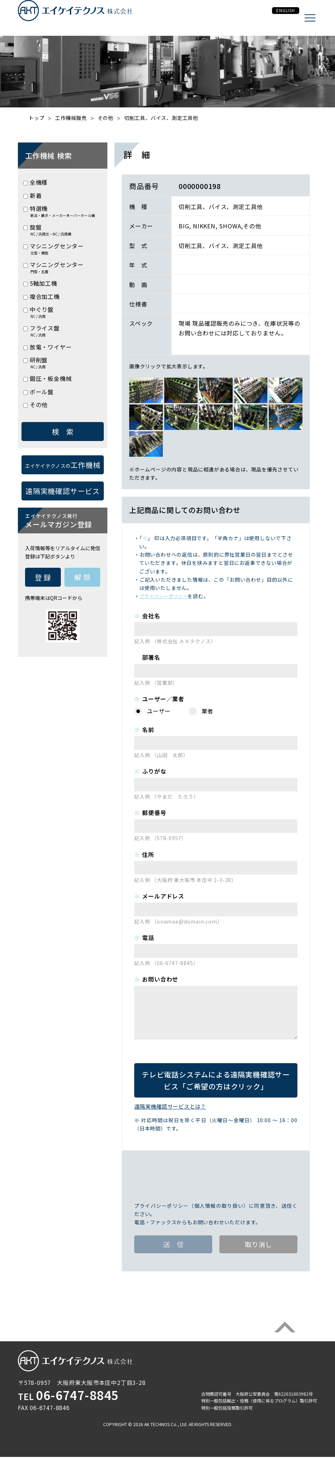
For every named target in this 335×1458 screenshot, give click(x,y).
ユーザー (159, 711)
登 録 (43, 577)
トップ (36, 117)
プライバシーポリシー (166, 596)
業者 (208, 711)
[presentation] (215, 1179)
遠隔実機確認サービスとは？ (173, 1106)
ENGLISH (278, 17)
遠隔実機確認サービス (216, 1080)
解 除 (82, 577)
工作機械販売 (71, 117)
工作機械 (63, 465)
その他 (105, 117)
